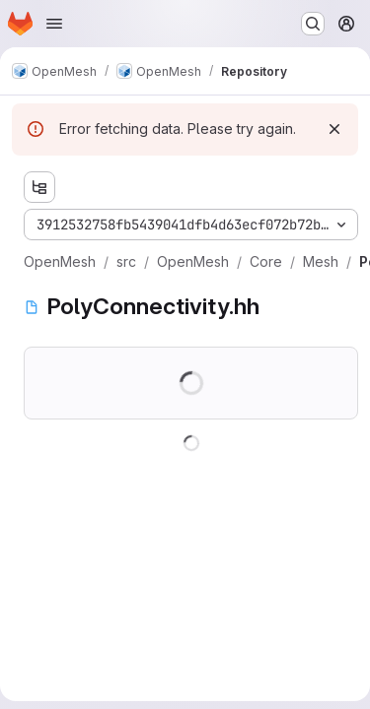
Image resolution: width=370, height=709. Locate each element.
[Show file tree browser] (39, 187)
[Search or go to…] (313, 23)
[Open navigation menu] (54, 23)
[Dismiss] (334, 129)
